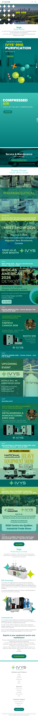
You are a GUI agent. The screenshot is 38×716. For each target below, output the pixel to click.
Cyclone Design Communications (22, 715)
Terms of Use (23, 713)
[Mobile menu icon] (35, 2)
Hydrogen (19, 676)
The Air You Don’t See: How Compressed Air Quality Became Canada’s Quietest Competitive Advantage (19, 218)
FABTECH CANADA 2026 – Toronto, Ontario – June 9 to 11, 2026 (19, 356)
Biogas (19, 674)
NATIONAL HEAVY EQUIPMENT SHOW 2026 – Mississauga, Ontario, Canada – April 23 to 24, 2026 (19, 492)
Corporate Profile (19, 688)
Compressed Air (19, 679)
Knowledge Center (19, 703)
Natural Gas (19, 677)
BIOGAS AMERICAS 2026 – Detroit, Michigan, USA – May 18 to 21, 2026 (18, 310)
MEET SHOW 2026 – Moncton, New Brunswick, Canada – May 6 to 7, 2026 (17, 264)
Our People (19, 690)
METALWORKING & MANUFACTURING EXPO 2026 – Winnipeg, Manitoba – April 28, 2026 (18, 446)
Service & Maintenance (19, 701)
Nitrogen (19, 683)
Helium (19, 681)
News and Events (19, 694)
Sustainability (19, 692)
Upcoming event (7, 401)
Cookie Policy (29, 713)
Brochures (19, 705)
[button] (36, 63)
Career (19, 695)
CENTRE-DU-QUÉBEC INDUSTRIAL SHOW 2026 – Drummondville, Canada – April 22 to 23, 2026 (18, 538)
